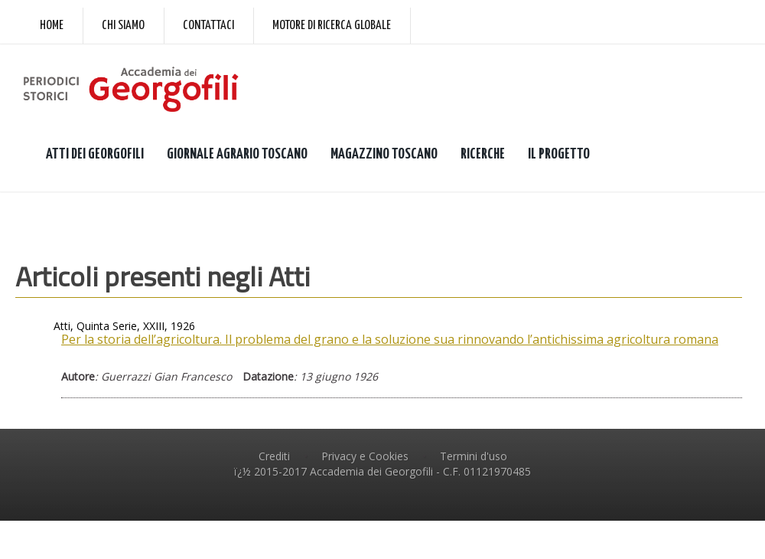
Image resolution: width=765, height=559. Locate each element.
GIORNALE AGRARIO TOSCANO (237, 154)
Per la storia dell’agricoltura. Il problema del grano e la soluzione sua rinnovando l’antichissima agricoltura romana (389, 339)
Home (51, 25)
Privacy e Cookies (365, 456)
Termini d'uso (473, 456)
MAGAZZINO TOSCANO (384, 154)
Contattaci (208, 25)
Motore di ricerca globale (331, 25)
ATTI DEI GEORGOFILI (95, 154)
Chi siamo (123, 25)
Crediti (274, 456)
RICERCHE (483, 154)
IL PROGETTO (559, 154)
